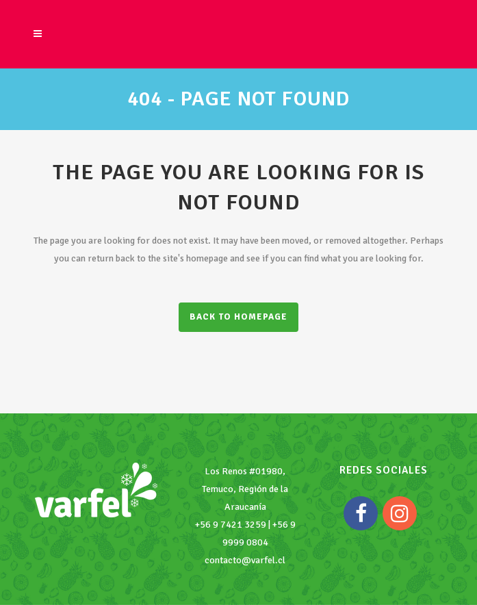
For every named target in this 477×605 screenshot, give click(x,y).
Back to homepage (238, 316)
